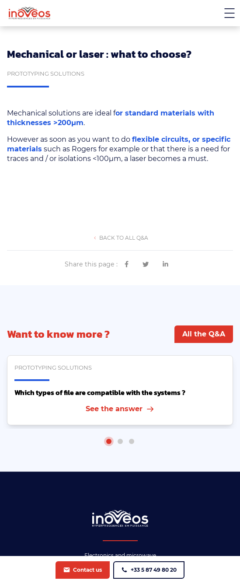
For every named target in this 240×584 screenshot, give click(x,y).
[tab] (108, 441)
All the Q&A (203, 334)
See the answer (114, 409)
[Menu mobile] (229, 13)
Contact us (87, 570)
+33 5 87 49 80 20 (154, 570)
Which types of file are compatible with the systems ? (99, 392)
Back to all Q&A (123, 237)
